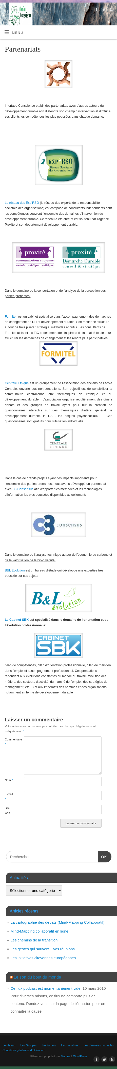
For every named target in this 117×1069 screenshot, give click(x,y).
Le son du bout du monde (37, 977)
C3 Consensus (22, 489)
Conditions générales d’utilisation (24, 1050)
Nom (9, 780)
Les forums (49, 1045)
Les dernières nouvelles (99, 1045)
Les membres (70, 1045)
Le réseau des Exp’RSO (22, 203)
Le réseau (9, 1045)
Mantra (65, 1056)
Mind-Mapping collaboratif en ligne (39, 931)
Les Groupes (28, 1045)
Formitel (10, 316)
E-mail (9, 796)
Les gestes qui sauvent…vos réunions (43, 949)
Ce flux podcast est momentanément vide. (46, 988)
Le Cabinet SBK (17, 620)
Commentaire (9, 742)
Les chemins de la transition (34, 940)
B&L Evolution (15, 570)
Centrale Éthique (17, 383)
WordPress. (80, 1056)
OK (102, 856)
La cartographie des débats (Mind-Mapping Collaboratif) (58, 922)
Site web (7, 810)
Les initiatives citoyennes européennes (43, 958)
